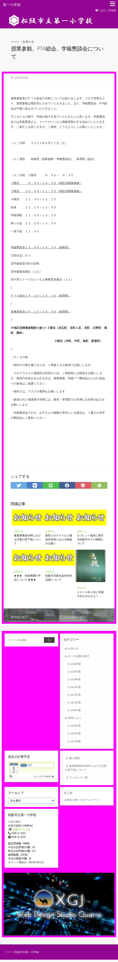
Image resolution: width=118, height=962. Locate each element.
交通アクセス (20, 831)
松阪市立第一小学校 (28, 954)
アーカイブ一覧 (78, 779)
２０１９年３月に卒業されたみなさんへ (90, 594)
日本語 (112, 10)
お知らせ (28, 41)
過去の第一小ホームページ (83, 802)
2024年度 (76, 680)
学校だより (75, 719)
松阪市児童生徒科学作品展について (58, 578)
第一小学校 (12, 4)
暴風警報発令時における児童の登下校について (27, 539)
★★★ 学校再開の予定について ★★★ (27, 578)
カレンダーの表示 (43, 778)
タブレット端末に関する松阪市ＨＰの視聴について (90, 539)
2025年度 (76, 672)
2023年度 (76, 688)
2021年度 (76, 704)
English (102, 10)
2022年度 (76, 696)
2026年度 (76, 664)
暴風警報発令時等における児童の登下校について (86, 770)
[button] (11, 778)
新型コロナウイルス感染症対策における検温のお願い (58, 539)
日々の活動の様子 (79, 657)
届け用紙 (74, 760)
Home (15, 41)
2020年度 (76, 711)
